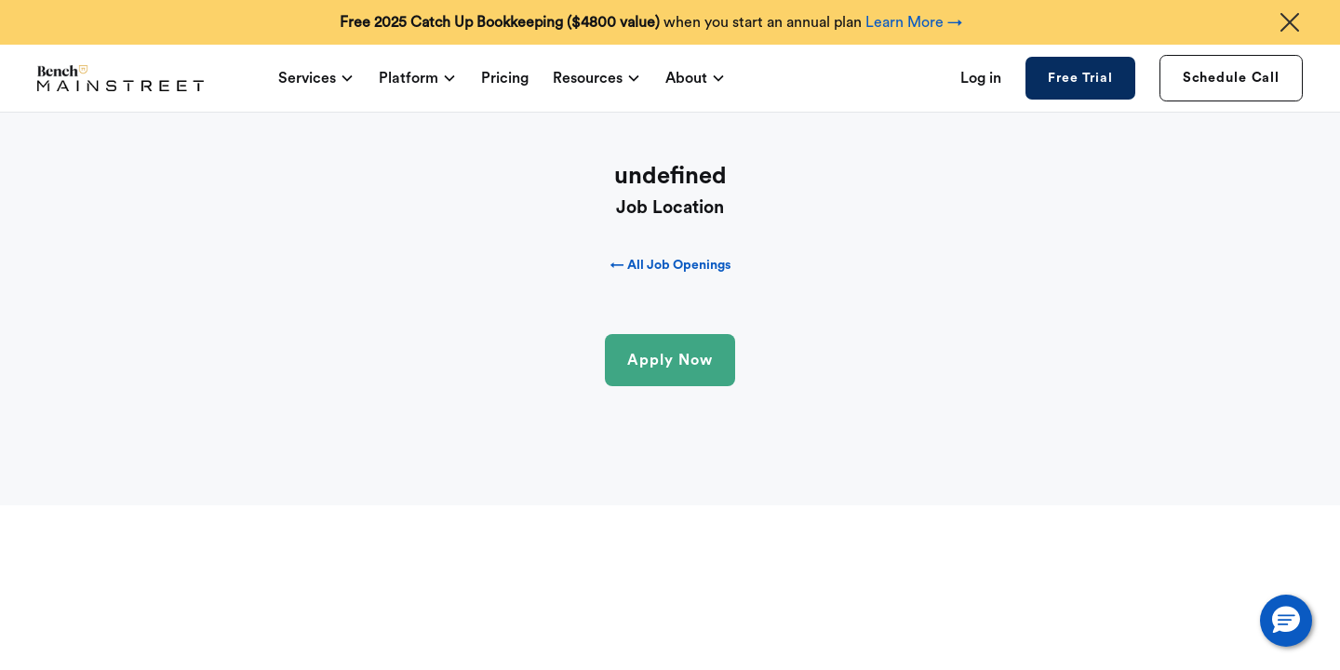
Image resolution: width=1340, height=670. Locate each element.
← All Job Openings (670, 265)
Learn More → (913, 22)
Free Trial (1080, 78)
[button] (1286, 621)
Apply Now (670, 360)
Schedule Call (1231, 78)
